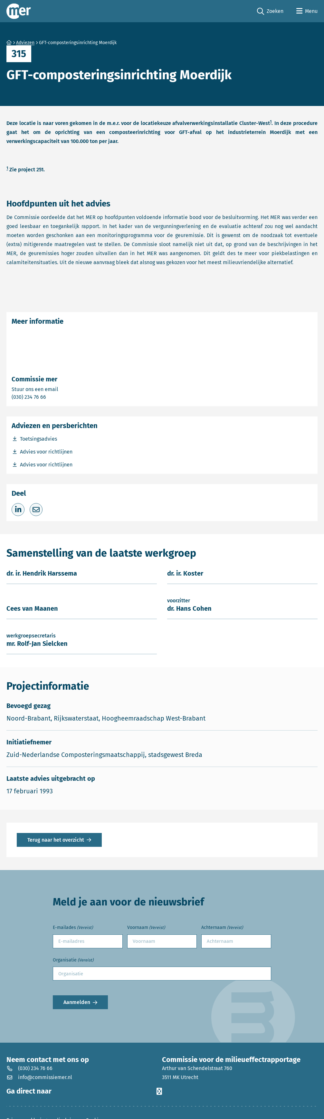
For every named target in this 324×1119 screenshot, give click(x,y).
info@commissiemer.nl (39, 1077)
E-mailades (73, 928)
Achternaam (222, 928)
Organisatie (73, 960)
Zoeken (270, 11)
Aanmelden (76, 1002)
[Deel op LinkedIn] (18, 509)
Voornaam (146, 928)
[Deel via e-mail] (36, 509)
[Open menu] (307, 11)
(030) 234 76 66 (51, 396)
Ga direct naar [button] (84, 1091)
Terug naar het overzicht (55, 840)
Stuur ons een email (60, 389)
